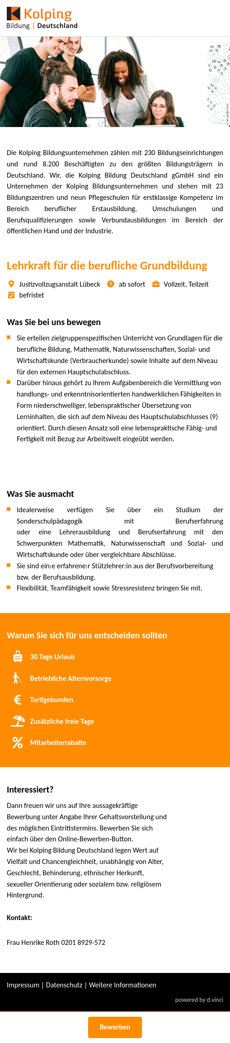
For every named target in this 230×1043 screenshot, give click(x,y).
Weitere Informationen (122, 985)
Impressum (23, 985)
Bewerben (115, 1027)
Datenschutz (64, 985)
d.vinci (215, 1000)
